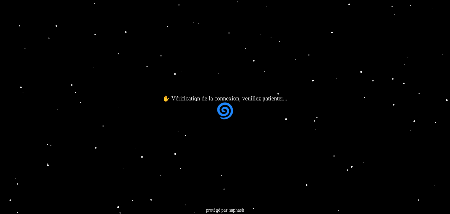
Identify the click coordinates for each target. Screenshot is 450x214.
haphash (236, 210)
